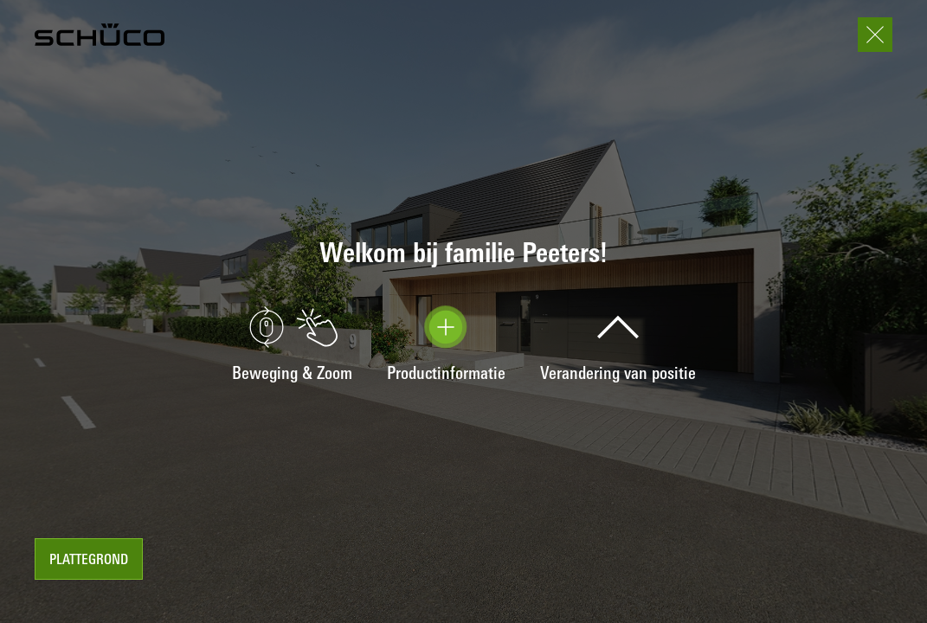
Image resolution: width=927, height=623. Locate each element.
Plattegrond (88, 561)
